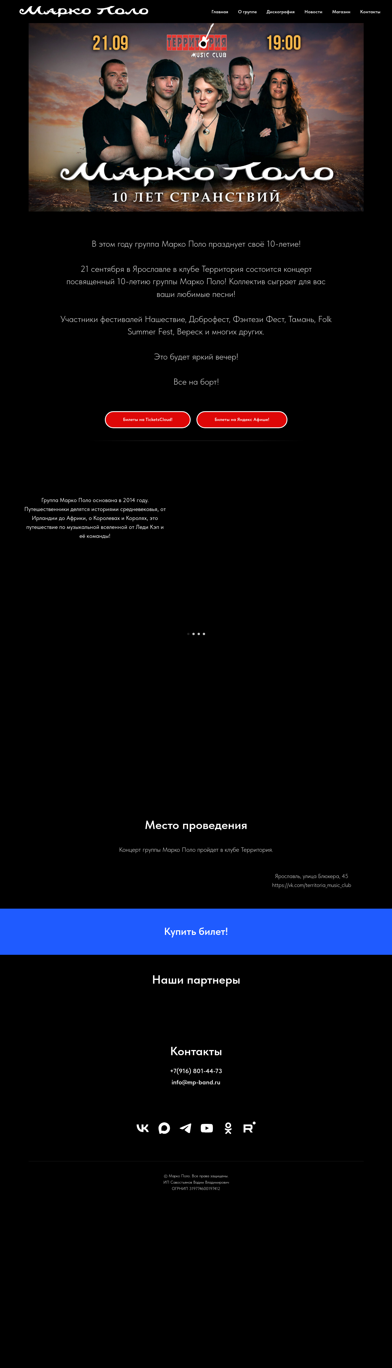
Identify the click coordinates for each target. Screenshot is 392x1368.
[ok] (228, 1287)
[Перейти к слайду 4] (204, 792)
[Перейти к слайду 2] (193, 792)
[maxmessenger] (164, 1287)
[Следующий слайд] (335, 704)
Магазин (341, 11)
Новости (313, 11)
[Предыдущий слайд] (57, 704)
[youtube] (207, 1287)
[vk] (142, 1287)
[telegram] (185, 1287)
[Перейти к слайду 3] (199, 792)
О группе (247, 11)
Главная (219, 11)
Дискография (281, 11)
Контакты (370, 11)
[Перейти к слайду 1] (188, 792)
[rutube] (249, 1287)
